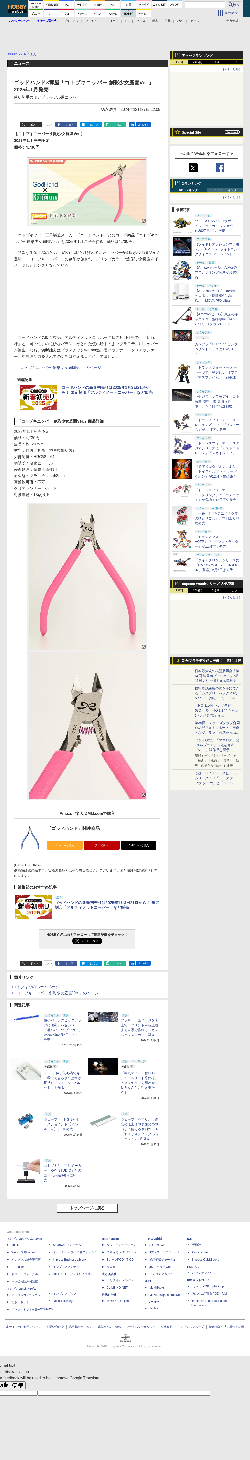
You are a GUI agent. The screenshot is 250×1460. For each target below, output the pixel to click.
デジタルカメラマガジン (27, 1295)
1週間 (216, 62)
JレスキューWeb (160, 1267)
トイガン (113, 21)
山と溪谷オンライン (120, 1280)
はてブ (94, 124)
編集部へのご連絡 (109, 1326)
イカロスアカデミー (162, 1274)
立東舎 (111, 1267)
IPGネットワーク (198, 1280)
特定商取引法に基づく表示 (226, 1326)
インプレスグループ (190, 1326)
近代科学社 (109, 1295)
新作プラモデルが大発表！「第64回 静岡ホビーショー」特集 (211, 662)
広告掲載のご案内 (81, 1326)
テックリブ (152, 1302)
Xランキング (191, 184)
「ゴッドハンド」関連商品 (73, 828)
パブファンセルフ (204, 1273)
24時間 (197, 62)
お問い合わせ (55, 1326)
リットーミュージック (121, 1245)
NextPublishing (63, 1301)
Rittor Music (110, 1239)
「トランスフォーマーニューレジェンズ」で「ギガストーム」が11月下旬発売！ (217, 425)
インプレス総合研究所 (26, 1259)
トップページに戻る (87, 1208)
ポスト (34, 124)
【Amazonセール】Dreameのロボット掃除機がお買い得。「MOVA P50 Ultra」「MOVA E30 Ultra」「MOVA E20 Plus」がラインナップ (217, 300)
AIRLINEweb (157, 1245)
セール (194, 21)
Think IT (16, 1245)
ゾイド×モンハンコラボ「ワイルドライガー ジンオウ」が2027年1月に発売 (216, 226)
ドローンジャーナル (24, 1274)
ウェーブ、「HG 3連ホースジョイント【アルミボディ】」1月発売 (62, 1124)
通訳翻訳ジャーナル (162, 1259)
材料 (180, 21)
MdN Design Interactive (164, 1295)
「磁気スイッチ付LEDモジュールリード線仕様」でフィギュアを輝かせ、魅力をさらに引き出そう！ (139, 1082)
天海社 (196, 1245)
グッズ (140, 21)
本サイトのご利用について (23, 1326)
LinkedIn (143, 124)
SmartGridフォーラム (67, 1245)
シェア (70, 124)
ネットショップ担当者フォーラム (75, 1252)
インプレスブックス (66, 1293)
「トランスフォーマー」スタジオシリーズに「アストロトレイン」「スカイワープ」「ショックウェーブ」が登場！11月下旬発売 (217, 453)
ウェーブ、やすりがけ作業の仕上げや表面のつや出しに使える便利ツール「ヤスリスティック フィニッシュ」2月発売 (140, 1129)
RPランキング (188, 190)
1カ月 (234, 62)
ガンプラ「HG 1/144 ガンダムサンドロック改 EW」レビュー (217, 349)
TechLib (154, 1308)
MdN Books (157, 1287)
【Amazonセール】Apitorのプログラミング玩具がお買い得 (217, 272)
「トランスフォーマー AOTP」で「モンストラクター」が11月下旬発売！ (216, 541)
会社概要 (166, 1326)
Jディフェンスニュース (164, 1252)
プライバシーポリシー (141, 1326)
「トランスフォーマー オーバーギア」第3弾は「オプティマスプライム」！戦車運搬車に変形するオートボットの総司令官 (217, 377)
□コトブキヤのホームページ (35, 987)
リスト (48, 124)
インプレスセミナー (66, 1267)
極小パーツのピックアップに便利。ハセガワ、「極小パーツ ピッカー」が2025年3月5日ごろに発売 (63, 1030)
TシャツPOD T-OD (120, 1259)
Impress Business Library (69, 1259)
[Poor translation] (18, 1385)
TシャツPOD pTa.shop (208, 1286)
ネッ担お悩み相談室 (24, 1281)
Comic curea (200, 1252)
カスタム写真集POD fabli (209, 1293)
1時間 (179, 62)
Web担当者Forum (23, 1252)
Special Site (191, 132)
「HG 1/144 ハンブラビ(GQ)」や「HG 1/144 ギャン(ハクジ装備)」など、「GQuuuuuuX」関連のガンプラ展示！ (217, 715)
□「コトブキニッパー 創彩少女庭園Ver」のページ (57, 368)
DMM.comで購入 (138, 845)
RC (127, 21)
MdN (148, 1281)
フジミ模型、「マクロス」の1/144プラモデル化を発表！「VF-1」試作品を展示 (217, 745)
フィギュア (92, 21)
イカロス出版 (153, 1239)
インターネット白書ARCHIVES (32, 1309)
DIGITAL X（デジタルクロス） (73, 1274)
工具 (168, 21)
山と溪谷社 (109, 1274)
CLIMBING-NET (117, 1287)
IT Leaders (18, 1267)
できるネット (20, 1302)
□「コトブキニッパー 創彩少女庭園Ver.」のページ (54, 993)
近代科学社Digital (118, 1301)
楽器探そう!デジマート (122, 1252)
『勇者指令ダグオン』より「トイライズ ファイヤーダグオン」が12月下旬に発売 (216, 471)
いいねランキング (225, 190)
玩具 (155, 21)
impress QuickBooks (205, 1259)
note (118, 124)
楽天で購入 (101, 845)
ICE (189, 1239)
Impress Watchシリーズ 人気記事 (208, 584)
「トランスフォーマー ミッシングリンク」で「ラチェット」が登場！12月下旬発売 (217, 495)
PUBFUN (193, 1267)
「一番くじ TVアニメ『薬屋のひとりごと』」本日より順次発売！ (217, 518)
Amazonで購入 (65, 845)
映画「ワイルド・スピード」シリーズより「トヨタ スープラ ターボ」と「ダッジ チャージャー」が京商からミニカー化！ (217, 783)
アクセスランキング (197, 55)
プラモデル (71, 21)
